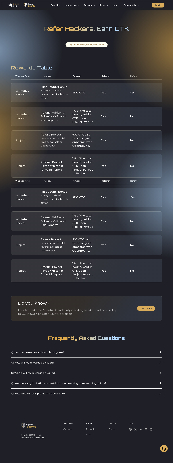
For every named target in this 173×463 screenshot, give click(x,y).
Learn (116, 5)
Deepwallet (90, 429)
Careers (112, 429)
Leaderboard (72, 5)
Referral (103, 5)
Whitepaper (68, 429)
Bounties (55, 5)
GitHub (89, 434)
